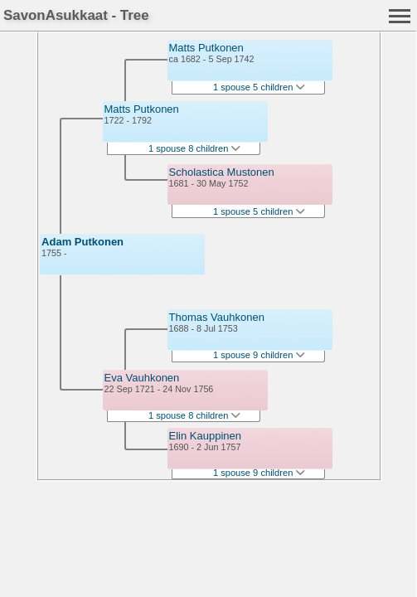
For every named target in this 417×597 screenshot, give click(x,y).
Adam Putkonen (82, 241)
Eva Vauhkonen (142, 377)
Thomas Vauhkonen (216, 317)
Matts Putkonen (141, 109)
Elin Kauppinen (205, 436)
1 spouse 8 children (194, 148)
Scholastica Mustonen (221, 172)
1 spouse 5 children (259, 87)
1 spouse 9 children (259, 355)
